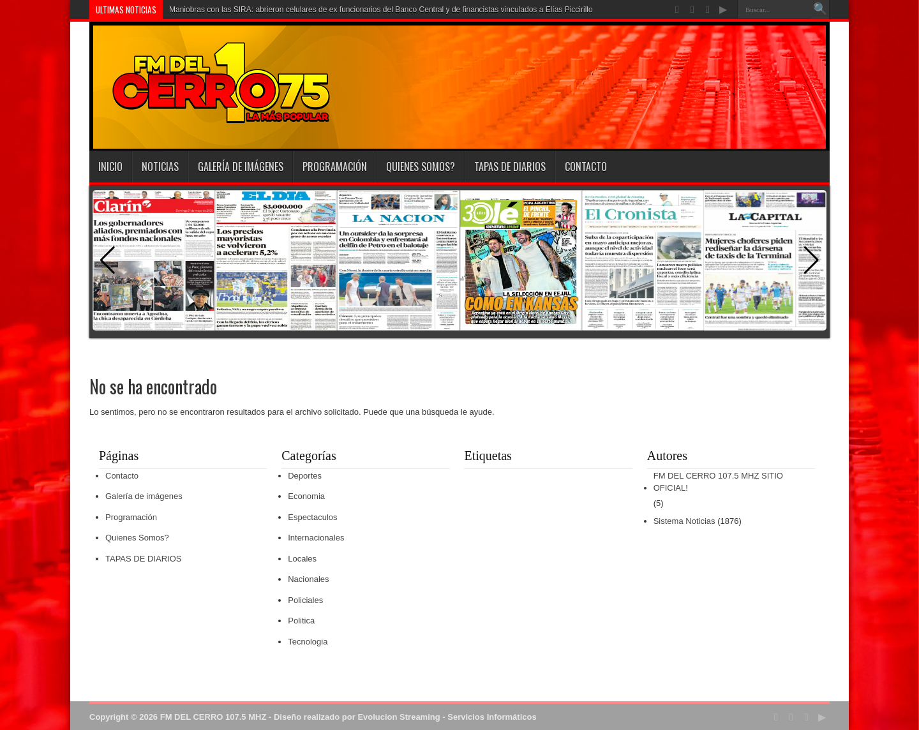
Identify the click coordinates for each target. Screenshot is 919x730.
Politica (301, 620)
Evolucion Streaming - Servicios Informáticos (446, 717)
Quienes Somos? (420, 166)
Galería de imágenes (240, 166)
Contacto (586, 166)
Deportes (305, 475)
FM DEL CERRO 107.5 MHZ (213, 717)
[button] (811, 260)
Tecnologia (307, 641)
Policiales (305, 600)
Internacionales (316, 537)
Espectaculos (312, 517)
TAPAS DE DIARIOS (510, 166)
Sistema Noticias (684, 521)
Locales (302, 558)
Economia (306, 496)
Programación (335, 166)
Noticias (160, 166)
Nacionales (308, 579)
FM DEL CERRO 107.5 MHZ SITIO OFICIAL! (718, 482)
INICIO (110, 166)
